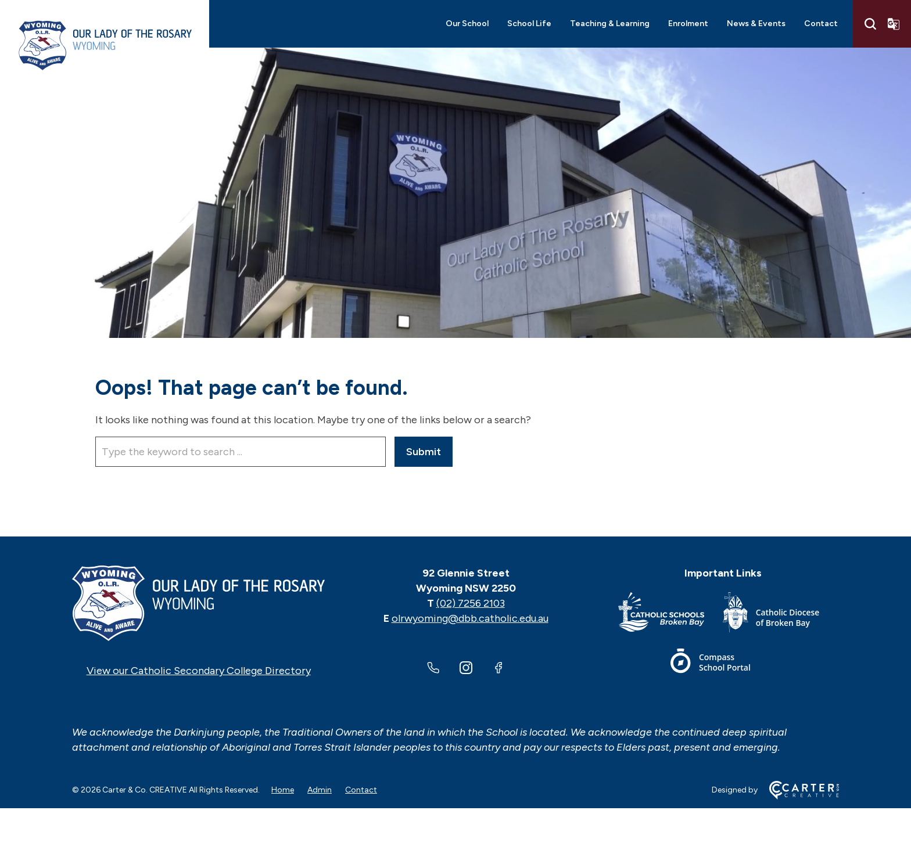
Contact (821, 23)
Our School (467, 23)
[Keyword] (240, 452)
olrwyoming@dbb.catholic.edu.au (470, 618)
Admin (319, 790)
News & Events (756, 23)
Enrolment (688, 23)
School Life (529, 23)
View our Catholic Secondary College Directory (199, 670)
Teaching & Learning (610, 23)
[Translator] (893, 24)
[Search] (870, 24)
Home (282, 790)
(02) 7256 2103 (470, 603)
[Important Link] (670, 614)
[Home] (198, 603)
